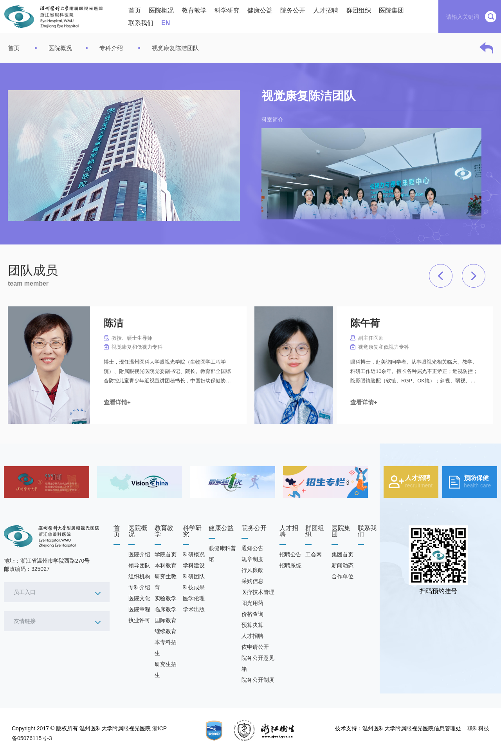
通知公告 (252, 548)
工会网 (313, 554)
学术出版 (194, 609)
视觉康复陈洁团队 (175, 48)
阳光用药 (252, 603)
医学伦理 (194, 598)
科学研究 (227, 10)
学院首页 (166, 554)
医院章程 (139, 609)
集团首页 (342, 554)
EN (165, 23)
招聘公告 (290, 554)
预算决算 (252, 625)
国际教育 (166, 620)
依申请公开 (255, 647)
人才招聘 (325, 10)
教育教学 (194, 10)
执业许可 (139, 620)
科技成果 (194, 587)
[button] (440, 276)
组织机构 (139, 576)
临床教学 (166, 609)
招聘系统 (290, 565)
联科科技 (478, 728)
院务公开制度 (257, 680)
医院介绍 (139, 554)
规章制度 (252, 559)
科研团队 (194, 576)
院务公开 (292, 10)
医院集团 (391, 10)
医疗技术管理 (257, 592)
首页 (134, 10)
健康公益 (259, 10)
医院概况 (161, 10)
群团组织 (358, 10)
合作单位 (342, 576)
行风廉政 (252, 570)
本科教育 (166, 565)
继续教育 (166, 631)
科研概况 (194, 554)
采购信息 (252, 581)
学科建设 (194, 565)
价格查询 (252, 614)
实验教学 (166, 598)
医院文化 (139, 598)
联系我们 (140, 23)
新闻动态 (342, 565)
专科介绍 (111, 48)
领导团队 (139, 565)
